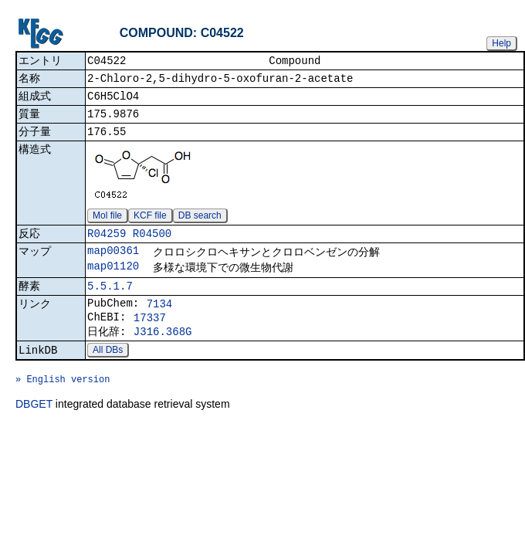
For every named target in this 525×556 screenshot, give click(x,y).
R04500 (152, 244)
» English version (62, 407)
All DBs (108, 373)
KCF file (150, 224)
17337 (150, 337)
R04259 (106, 244)
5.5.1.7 (110, 301)
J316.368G (163, 353)
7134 (160, 321)
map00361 (113, 263)
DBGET (33, 435)
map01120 (113, 280)
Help (501, 43)
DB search (200, 224)
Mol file (107, 224)
